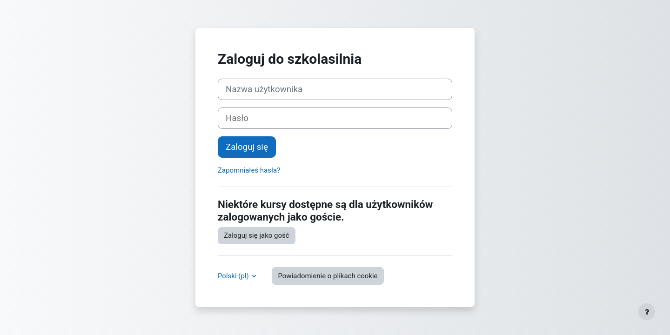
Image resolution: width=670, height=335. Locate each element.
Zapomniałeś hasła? (249, 170)
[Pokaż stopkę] (646, 311)
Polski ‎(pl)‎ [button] (234, 276)
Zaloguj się (247, 147)
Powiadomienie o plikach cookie (327, 276)
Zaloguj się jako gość (256, 235)
